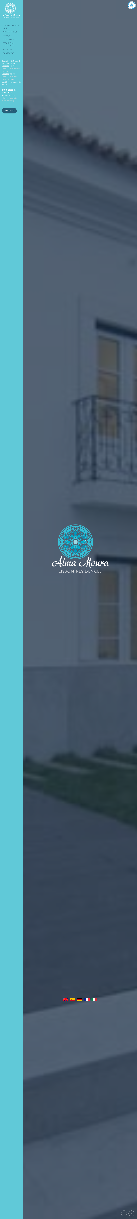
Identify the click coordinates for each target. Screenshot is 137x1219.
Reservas (7, 49)
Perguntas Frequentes (9, 44)
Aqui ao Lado (10, 39)
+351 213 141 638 (11, 68)
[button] (124, 1213)
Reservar (9, 111)
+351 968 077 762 (9, 76)
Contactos (8, 53)
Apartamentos (10, 32)
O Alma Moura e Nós (11, 26)
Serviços (7, 35)
